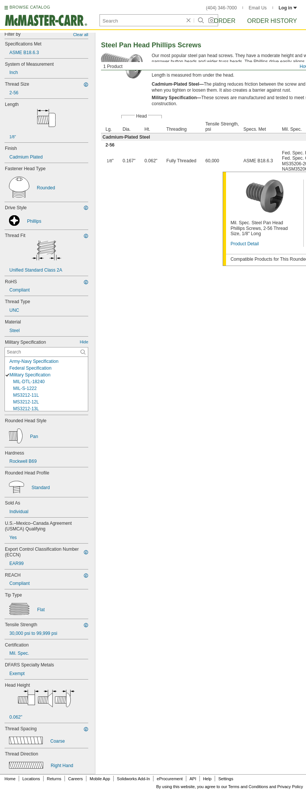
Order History (272, 21)
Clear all (80, 34)
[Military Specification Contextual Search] (46, 352)
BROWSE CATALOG (29, 7)
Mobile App (100, 778)
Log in (288, 8)
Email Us (258, 8)
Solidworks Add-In (133, 778)
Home (10, 778)
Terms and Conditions (248, 786)
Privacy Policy (290, 786)
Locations (31, 778)
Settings (225, 778)
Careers (75, 778)
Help (207, 778)
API (193, 778)
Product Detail (245, 243)
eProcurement (170, 778)
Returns (54, 778)
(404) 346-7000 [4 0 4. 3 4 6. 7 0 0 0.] (221, 8)
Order (224, 21)
